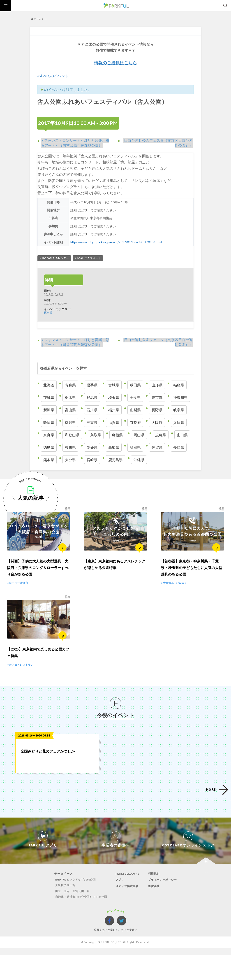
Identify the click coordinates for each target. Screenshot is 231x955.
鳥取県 (95, 435)
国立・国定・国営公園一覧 (70, 898)
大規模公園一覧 (63, 892)
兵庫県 (178, 422)
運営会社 (154, 893)
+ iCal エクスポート (88, 258)
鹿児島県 (115, 460)
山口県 (182, 435)
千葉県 (135, 397)
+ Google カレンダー (54, 258)
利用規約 (154, 881)
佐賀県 (157, 447)
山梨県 (135, 410)
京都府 (135, 422)
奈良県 (48, 435)
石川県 (92, 410)
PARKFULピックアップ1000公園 (73, 886)
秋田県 (135, 385)
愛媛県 (92, 447)
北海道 (48, 385)
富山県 (70, 410)
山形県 (157, 385)
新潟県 (48, 410)
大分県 (70, 460)
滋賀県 (113, 422)
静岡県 (48, 422)
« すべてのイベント (52, 76)
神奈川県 (180, 397)
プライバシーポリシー (163, 887)
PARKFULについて (128, 881)
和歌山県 (72, 435)
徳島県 (48, 447)
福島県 (178, 385)
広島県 (160, 435)
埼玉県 (113, 397)
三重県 (92, 422)
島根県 (117, 435)
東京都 (48, 312)
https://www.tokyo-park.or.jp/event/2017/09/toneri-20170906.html (116, 242)
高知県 (113, 447)
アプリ (119, 887)
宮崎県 (92, 460)
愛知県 (70, 422)
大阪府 (157, 422)
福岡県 (135, 447)
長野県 (157, 410)
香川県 (70, 447)
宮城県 (113, 385)
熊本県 (48, 460)
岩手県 (92, 385)
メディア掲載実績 (127, 893)
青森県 (70, 385)
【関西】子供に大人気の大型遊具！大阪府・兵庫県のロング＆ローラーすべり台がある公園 (37, 571)
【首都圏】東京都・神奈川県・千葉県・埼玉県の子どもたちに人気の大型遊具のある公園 (191, 571)
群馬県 (92, 397)
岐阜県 (178, 410)
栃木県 (70, 397)
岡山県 (139, 435)
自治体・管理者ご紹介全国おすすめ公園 (80, 903)
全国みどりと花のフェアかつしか (48, 758)
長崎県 (178, 447)
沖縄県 (139, 460)
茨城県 (48, 397)
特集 (67, 508)
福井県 (113, 410)
